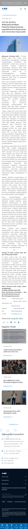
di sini (7, 516)
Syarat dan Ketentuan (20, 501)
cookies (16, 4)
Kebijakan (10, 501)
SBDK (3, 501)
